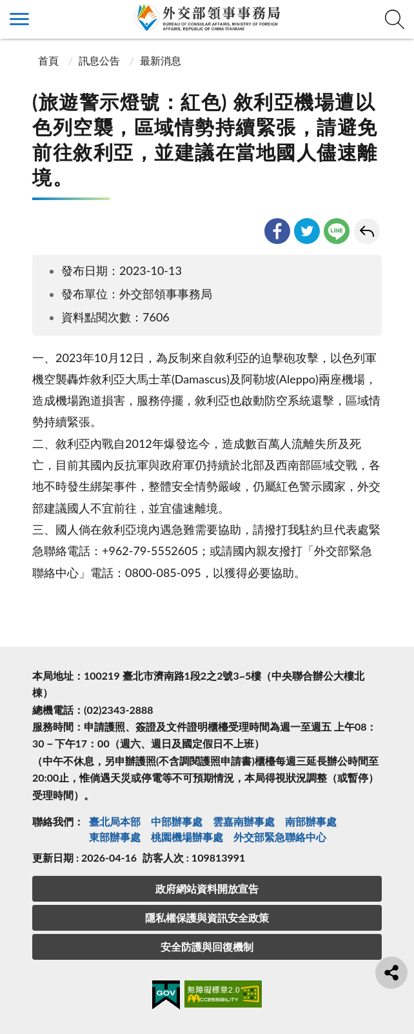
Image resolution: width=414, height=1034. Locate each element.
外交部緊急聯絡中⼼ (279, 837)
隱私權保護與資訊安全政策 (207, 917)
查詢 (394, 19)
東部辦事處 (115, 837)
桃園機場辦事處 (187, 837)
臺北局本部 (115, 821)
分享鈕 (391, 973)
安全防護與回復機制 (207, 946)
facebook (277, 231)
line (337, 231)
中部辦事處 (176, 821)
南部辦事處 (311, 821)
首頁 (47, 60)
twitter (307, 231)
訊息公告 (99, 60)
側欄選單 (19, 19)
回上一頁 (367, 231)
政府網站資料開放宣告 (207, 888)
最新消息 (160, 60)
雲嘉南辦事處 (244, 821)
